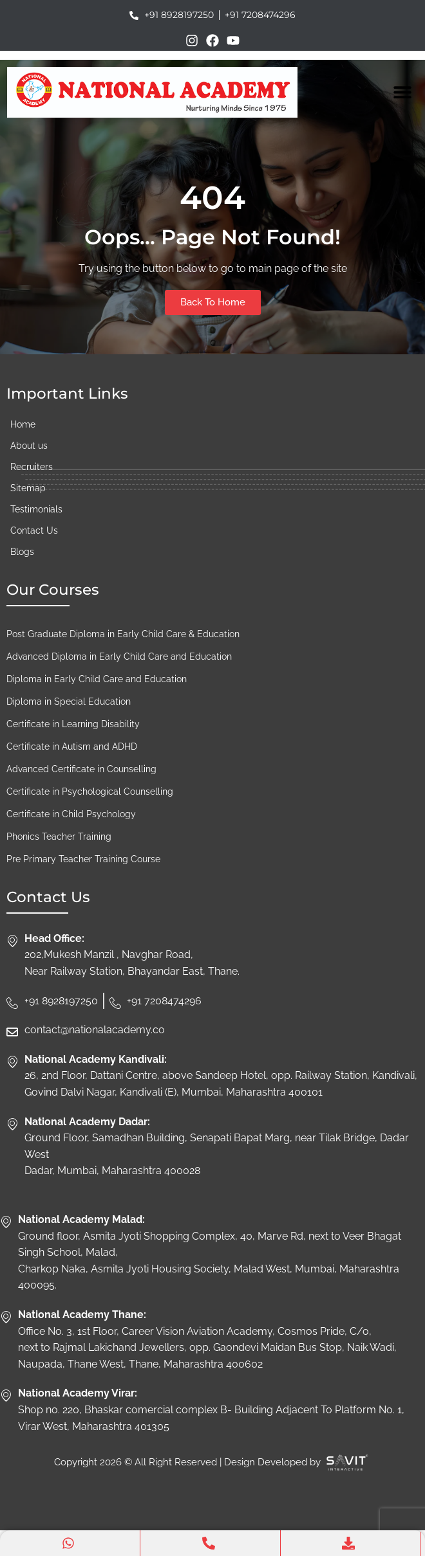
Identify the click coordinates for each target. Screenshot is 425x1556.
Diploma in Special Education (68, 701)
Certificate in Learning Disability (73, 724)
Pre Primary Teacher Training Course (83, 859)
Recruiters (31, 467)
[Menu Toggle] (402, 92)
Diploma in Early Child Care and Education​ (96, 679)
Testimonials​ (36, 509)
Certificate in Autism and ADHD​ (71, 746)
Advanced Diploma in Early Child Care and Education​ (119, 656)
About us (29, 445)
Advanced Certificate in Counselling (81, 769)
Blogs (22, 552)
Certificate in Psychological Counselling (89, 791)
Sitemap (28, 488)
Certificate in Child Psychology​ (71, 814)
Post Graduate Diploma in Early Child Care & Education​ (123, 634)
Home (22, 424)
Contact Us (34, 530)
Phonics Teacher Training (58, 836)
